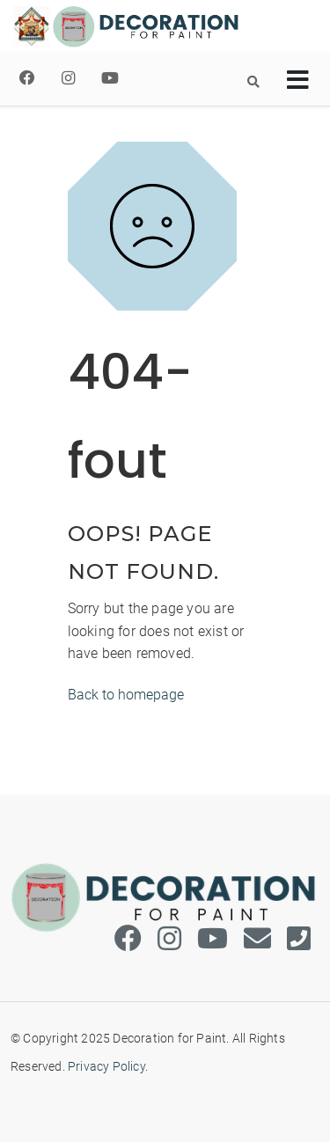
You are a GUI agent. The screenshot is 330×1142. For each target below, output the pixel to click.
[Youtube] (110, 78)
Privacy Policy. (108, 1066)
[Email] (257, 939)
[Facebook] (27, 78)
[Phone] (299, 939)
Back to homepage (126, 694)
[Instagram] (68, 78)
